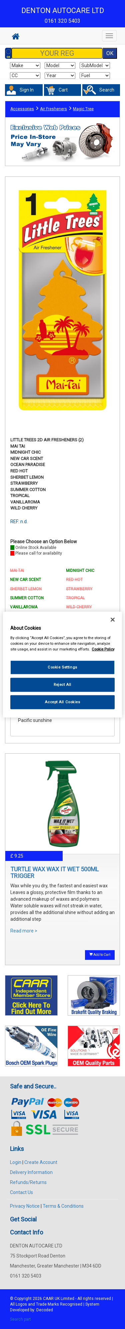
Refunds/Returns (28, 1182)
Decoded (44, 1310)
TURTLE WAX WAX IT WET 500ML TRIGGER (54, 872)
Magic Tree (83, 109)
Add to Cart (99, 954)
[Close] (112, 619)
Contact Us (21, 1192)
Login (15, 1162)
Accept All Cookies (62, 701)
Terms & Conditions (63, 1206)
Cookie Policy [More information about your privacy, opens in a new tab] (103, 648)
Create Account (40, 1162)
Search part (20, 1319)
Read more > (23, 930)
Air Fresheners (53, 109)
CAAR (48, 1298)
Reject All (62, 684)
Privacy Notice (25, 1206)
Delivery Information (31, 1172)
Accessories (22, 109)
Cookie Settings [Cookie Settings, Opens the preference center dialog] (62, 667)
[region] (62, 665)
